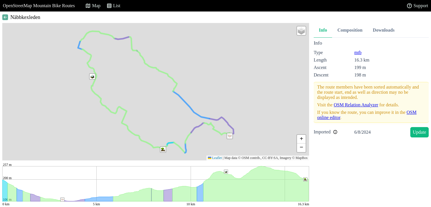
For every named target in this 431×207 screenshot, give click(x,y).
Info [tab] (323, 30)
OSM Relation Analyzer (356, 104)
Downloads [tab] (384, 30)
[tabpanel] (371, 90)
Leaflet (215, 158)
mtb (357, 52)
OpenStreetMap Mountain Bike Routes (39, 5)
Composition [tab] (349, 30)
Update (419, 132)
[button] (229, 136)
